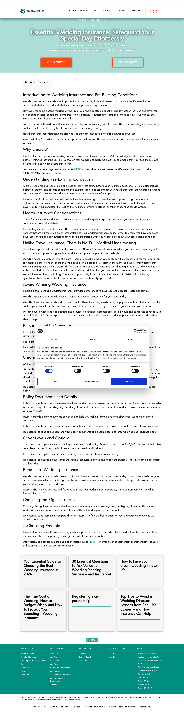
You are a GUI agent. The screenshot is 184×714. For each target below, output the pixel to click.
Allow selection (92, 381)
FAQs (100, 3)
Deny (55, 381)
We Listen (85, 648)
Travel (121, 11)
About (87, 3)
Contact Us (115, 3)
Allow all (129, 381)
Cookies (76, 707)
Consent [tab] (54, 339)
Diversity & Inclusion (59, 707)
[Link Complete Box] (43, 571)
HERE (77, 169)
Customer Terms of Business (122, 707)
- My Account (154, 3)
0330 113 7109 (134, 3)
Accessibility (145, 707)
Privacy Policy (39, 707)
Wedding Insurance (92, 20)
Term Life (135, 11)
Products (26, 648)
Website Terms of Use (95, 707)
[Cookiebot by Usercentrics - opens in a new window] (135, 331)
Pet (95, 11)
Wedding (107, 11)
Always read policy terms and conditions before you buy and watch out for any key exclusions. (92, 50)
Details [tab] (92, 339)
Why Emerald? (59, 648)
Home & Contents (78, 11)
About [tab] (130, 339)
